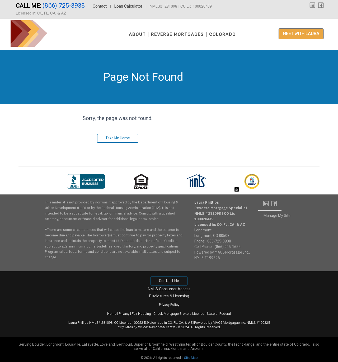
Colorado (222, 34)
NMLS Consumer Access (169, 289)
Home (111, 314)
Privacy (124, 314)
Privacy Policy (169, 305)
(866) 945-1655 (228, 247)
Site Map (191, 358)
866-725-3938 (219, 241)
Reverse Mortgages (177, 34)
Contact (100, 6)
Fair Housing (141, 314)
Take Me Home (117, 138)
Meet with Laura (301, 33)
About (137, 34)
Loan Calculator (128, 6)
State (211, 314)
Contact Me (169, 281)
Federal (225, 314)
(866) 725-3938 (64, 5)
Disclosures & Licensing (169, 296)
